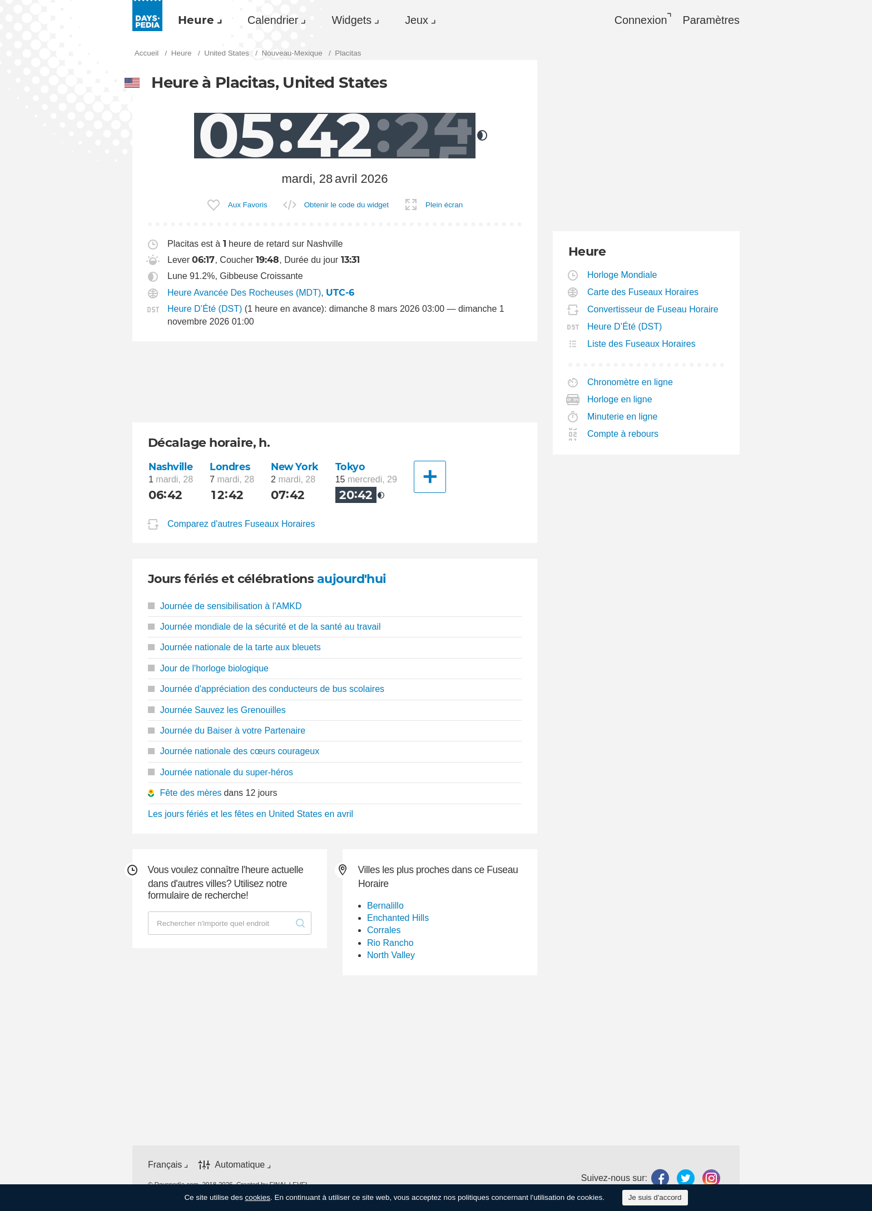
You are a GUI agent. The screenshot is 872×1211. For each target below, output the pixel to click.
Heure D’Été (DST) (204, 308)
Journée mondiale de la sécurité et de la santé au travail (264, 626)
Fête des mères (190, 793)
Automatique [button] (240, 1164)
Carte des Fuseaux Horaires (643, 292)
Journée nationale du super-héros (220, 772)
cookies (257, 1197)
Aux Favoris (247, 205)
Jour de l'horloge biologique (208, 668)
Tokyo (350, 466)
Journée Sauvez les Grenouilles (217, 710)
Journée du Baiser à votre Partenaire (226, 730)
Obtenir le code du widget (346, 205)
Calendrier (272, 20)
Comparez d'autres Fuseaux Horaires (241, 524)
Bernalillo (385, 905)
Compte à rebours (623, 433)
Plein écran (444, 205)
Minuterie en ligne (622, 416)
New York (295, 466)
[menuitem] (197, 20)
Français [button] (165, 1164)
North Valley (391, 955)
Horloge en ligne (620, 399)
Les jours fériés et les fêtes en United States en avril (250, 814)
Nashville (170, 466)
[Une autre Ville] (430, 477)
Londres (230, 466)
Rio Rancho (390, 943)
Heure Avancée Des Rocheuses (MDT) (244, 292)
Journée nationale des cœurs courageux (233, 751)
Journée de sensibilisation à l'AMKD (225, 606)
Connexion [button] (641, 20)
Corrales (383, 930)
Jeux (416, 20)
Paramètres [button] (711, 20)
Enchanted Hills (398, 918)
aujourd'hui (352, 578)
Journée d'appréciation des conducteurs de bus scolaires (266, 689)
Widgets (351, 20)
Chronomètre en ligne (630, 382)
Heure (196, 20)
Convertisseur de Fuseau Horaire (653, 309)
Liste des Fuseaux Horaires (642, 343)
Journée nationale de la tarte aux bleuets (234, 647)
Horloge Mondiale (622, 275)
